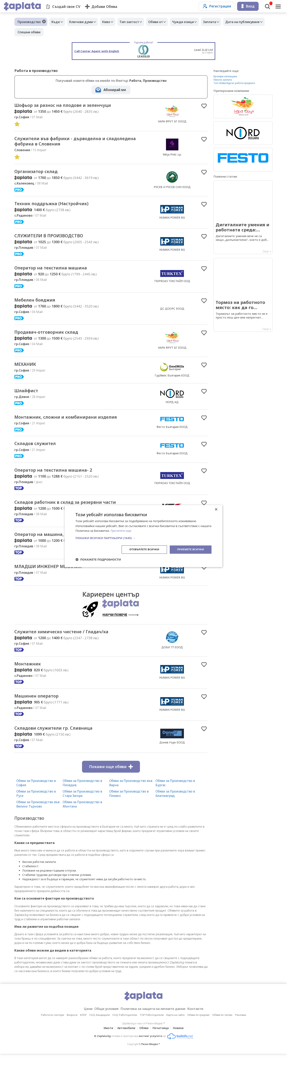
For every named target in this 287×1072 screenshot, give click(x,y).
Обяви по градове (198, 1033)
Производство (29, 22)
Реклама (240, 1033)
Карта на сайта (175, 1033)
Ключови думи (84, 22)
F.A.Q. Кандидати (99, 1033)
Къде (56, 22)
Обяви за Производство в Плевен (129, 811)
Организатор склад (39, 173)
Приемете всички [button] (189, 549)
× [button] (215, 509)
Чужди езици (194, 22)
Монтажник (29, 680)
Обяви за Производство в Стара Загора (82, 811)
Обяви (143, 1046)
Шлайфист (28, 396)
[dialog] (143, 536)
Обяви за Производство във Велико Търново (38, 822)
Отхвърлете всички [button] (141, 549)
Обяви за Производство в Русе (36, 811)
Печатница (162, 1046)
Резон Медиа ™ (150, 1062)
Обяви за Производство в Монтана (82, 822)
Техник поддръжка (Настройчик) (57, 206)
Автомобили (125, 1046)
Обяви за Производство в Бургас (175, 801)
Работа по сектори (52, 1033)
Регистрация (217, 6)
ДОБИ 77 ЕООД (172, 663)
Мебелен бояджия (38, 304)
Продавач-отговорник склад (51, 337)
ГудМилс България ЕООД (172, 381)
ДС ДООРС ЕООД (172, 313)
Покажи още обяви (111, 784)
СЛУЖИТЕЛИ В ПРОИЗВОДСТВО (55, 238)
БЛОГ (83, 1033)
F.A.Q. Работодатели (125, 1033)
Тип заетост (136, 22)
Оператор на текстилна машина (56, 271)
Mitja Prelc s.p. (172, 155)
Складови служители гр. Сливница (59, 745)
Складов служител (38, 450)
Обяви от (164, 22)
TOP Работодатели (152, 1033)
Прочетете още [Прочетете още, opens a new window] (122, 530)
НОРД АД (172, 408)
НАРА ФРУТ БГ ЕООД (172, 122)
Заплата (222, 22)
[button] (143, 537)
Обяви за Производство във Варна (130, 801)
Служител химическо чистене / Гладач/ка (68, 647)
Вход (247, 6)
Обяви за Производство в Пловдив (82, 801)
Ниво (111, 22)
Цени (82, 1027)
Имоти (106, 1046)
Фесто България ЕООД (172, 433)
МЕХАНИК (27, 369)
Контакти (201, 1027)
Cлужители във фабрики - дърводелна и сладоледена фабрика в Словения (67, 142)
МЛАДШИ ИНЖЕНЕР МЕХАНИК (53, 581)
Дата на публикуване (35, 32)
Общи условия (102, 1027)
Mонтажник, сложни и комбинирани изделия (73, 423)
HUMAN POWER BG (172, 220)
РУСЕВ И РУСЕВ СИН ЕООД (172, 189)
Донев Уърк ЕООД (172, 760)
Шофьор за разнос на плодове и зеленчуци (70, 105)
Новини (180, 1046)
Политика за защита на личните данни (154, 1027)
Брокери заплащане (225, 76)
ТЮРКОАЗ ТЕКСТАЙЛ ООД (172, 285)
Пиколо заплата (222, 79)
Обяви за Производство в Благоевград (175, 811)
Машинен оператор (39, 713)
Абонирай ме (114, 90)
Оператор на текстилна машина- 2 (59, 477)
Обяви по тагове (222, 1033)
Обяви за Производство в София (36, 801)
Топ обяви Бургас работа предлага (234, 83)
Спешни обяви (74, 32)
